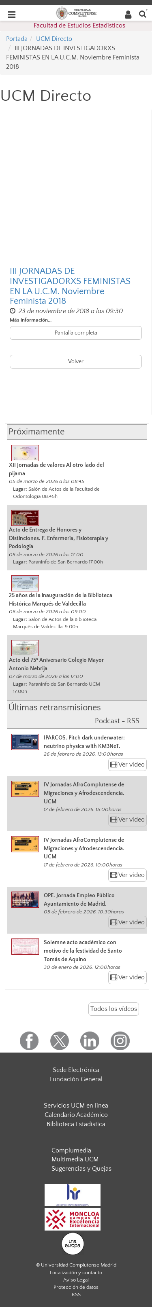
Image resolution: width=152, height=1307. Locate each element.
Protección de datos (76, 1287)
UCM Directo (54, 38)
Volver (75, 361)
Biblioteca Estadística (76, 1124)
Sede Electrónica (76, 1070)
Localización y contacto (76, 1272)
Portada (17, 38)
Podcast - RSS (117, 721)
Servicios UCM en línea (76, 1105)
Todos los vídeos (113, 1009)
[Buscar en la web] (142, 13)
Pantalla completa (76, 333)
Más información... (30, 320)
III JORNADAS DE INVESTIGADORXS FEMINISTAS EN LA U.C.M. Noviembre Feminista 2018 (70, 286)
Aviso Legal (76, 1280)
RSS (76, 1294)
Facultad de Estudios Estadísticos (79, 25)
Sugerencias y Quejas (81, 1168)
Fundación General (76, 1079)
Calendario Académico (76, 1114)
